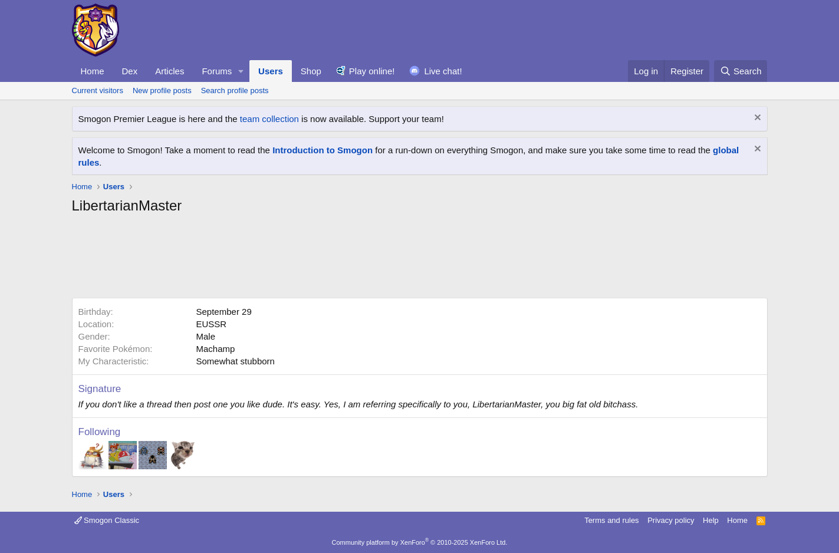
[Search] (741, 71)
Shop (311, 71)
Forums (217, 71)
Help (711, 520)
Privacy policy (670, 520)
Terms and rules (611, 520)
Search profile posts (235, 90)
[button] (241, 71)
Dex (130, 71)
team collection (269, 119)
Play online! (372, 71)
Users (270, 71)
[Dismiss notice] (756, 119)
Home (92, 71)
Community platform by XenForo (420, 542)
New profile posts (162, 90)
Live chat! (443, 71)
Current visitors (97, 90)
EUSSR (211, 324)
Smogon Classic (107, 520)
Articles (169, 71)
